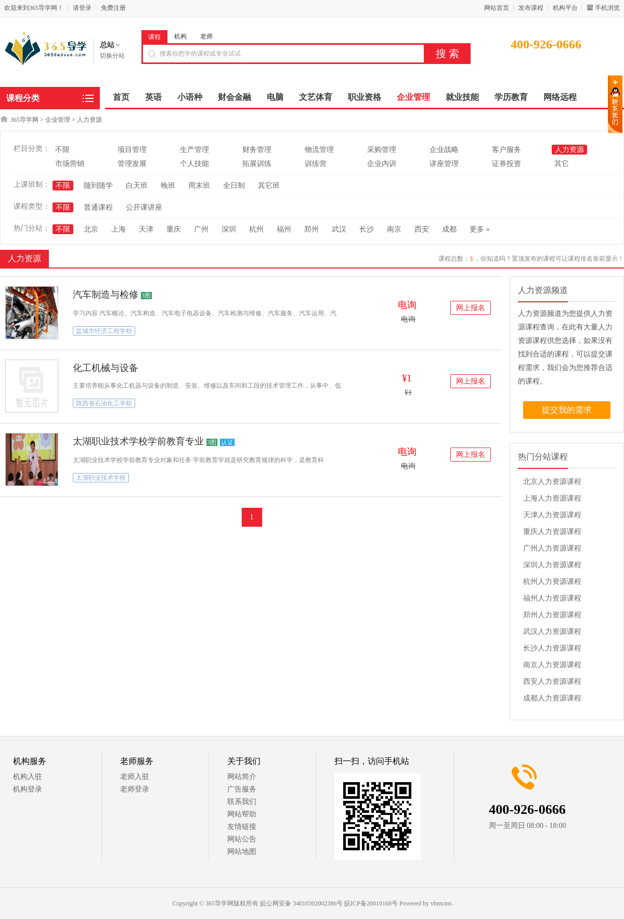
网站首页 (496, 7)
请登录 (82, 7)
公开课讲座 (144, 207)
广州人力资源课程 (552, 548)
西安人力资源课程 (552, 681)
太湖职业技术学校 (101, 477)
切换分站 (112, 55)
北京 (91, 229)
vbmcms (441, 903)
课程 (154, 37)
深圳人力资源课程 (552, 565)
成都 (449, 229)
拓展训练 (256, 164)
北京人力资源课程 (552, 482)
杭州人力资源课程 (552, 581)
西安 (421, 229)
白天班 (137, 185)
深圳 (229, 229)
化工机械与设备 (105, 368)
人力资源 (89, 119)
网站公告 (241, 839)
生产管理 (194, 150)
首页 (121, 97)
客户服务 (506, 150)
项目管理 (132, 150)
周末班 (199, 185)
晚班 (168, 185)
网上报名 (470, 308)
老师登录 (134, 789)
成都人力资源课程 (552, 698)
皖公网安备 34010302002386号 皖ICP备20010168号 (329, 903)
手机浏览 (607, 7)
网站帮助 (241, 814)
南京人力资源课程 (552, 665)
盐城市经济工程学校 (104, 331)
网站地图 (241, 852)
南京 (394, 229)
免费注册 (113, 7)
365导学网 (24, 119)
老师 (206, 36)
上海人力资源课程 (552, 498)
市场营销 (69, 164)
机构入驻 (27, 777)
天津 (146, 229)
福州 (284, 229)
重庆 (173, 229)
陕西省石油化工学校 (104, 403)
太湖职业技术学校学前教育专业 (138, 441)
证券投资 (506, 164)
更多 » (480, 229)
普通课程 (98, 207)
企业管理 (57, 119)
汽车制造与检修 (105, 294)
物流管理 (319, 150)
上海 (118, 229)
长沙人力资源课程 (552, 648)
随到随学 (98, 185)
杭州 (256, 229)
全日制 (234, 185)
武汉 (339, 229)
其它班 (269, 185)
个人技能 (194, 164)
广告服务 (241, 789)
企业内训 (381, 164)
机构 (180, 36)
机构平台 (565, 7)
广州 (201, 229)
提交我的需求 (567, 409)
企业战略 (444, 150)
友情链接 (241, 827)
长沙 (366, 229)
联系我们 (241, 802)
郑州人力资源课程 (552, 615)
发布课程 (530, 7)
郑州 (311, 229)
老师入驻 (134, 777)
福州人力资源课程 (552, 598)
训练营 (316, 164)
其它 (561, 164)
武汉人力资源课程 (552, 631)
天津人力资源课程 (552, 515)
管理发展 (132, 164)
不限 (62, 150)
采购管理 (381, 150)
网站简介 (241, 777)
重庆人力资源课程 (552, 531)
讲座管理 (444, 164)
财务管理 (256, 150)
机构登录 (27, 789)
